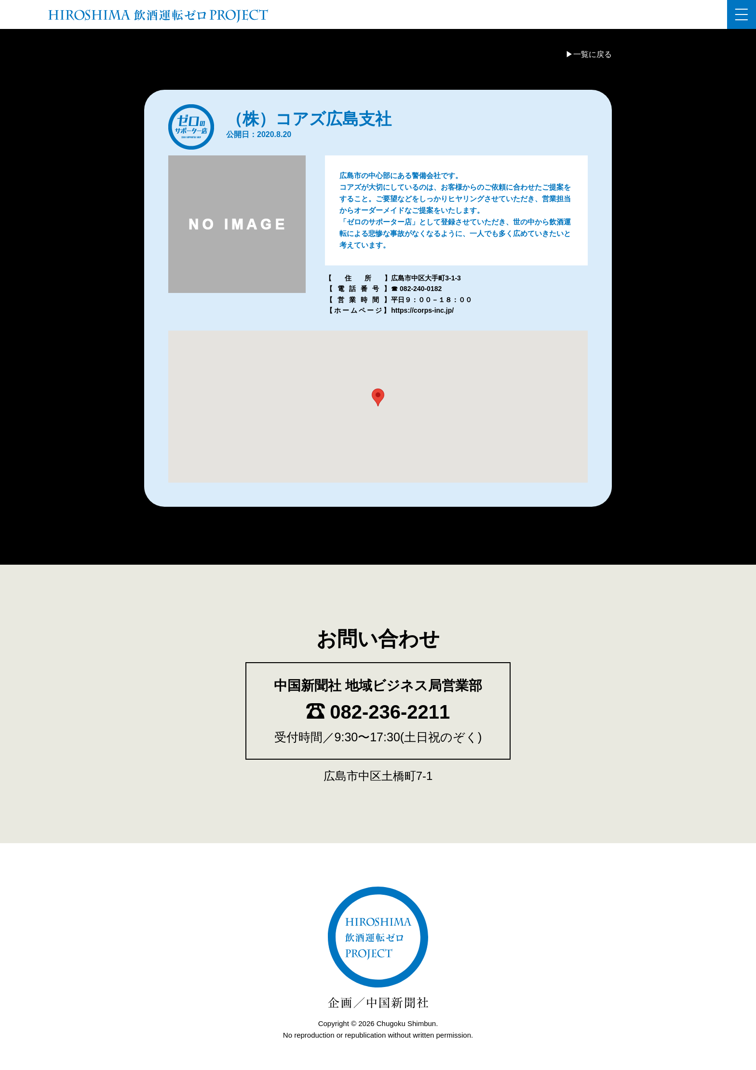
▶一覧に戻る (589, 54)
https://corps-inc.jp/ (422, 310)
